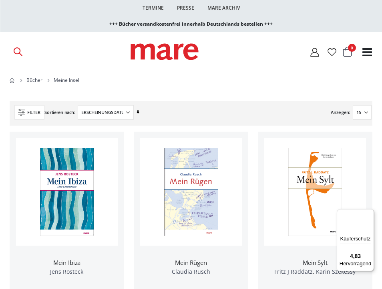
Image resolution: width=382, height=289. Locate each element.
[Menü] (369, 211)
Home (12, 80)
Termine (153, 7)
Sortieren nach (59, 112)
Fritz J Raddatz (293, 271)
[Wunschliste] (332, 52)
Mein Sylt (315, 262)
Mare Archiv (223, 7)
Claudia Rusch (191, 271)
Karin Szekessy (336, 271)
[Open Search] (18, 52)
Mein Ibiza (67, 262)
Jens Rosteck (66, 271)
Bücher (34, 80)
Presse (185, 7)
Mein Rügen (191, 262)
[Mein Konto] (315, 52)
